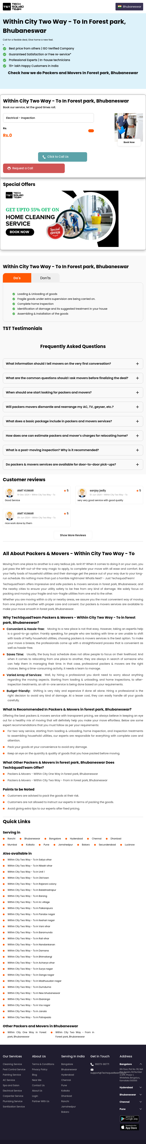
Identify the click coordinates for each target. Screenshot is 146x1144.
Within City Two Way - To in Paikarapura (30, 896)
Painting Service (12, 1063)
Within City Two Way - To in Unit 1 (26, 860)
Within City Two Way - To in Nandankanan (31, 933)
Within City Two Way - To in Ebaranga (29, 987)
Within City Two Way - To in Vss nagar (29, 993)
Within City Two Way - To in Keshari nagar (31, 908)
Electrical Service (12, 1079)
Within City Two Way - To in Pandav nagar (31, 902)
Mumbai (12, 833)
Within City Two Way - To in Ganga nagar (31, 963)
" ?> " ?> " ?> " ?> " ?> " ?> (48, 118)
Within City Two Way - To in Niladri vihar (30, 854)
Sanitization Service (14, 1095)
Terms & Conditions (43, 1052)
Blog (34, 1063)
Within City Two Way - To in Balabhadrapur (32, 878)
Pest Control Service (14, 1058)
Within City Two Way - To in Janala (27, 999)
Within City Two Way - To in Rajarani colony (32, 872)
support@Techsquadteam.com (108, 1061)
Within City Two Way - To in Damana (28, 939)
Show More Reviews (73, 524)
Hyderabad (76, 827)
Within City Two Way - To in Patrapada (29, 1006)
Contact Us (38, 1074)
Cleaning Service (12, 1052)
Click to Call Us (58, 157)
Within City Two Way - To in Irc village (29, 890)
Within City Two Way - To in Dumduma (29, 975)
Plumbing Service (12, 1090)
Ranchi (11, 827)
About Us (37, 1079)
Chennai (96, 827)
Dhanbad (116, 827)
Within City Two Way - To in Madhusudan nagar (35, 969)
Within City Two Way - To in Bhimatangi (30, 945)
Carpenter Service (13, 1084)
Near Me (36, 1068)
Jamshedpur (65, 833)
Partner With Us (40, 1090)
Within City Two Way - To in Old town (28, 866)
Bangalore (55, 827)
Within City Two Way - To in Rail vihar (28, 927)
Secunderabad (107, 833)
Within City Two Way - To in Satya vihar (30, 848)
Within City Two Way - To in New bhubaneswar (34, 981)
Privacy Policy (39, 1058)
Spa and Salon (11, 1074)
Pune (46, 833)
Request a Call (103, 157)
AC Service (9, 1068)
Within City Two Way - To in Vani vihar (29, 915)
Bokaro (86, 833)
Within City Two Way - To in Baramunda (30, 921)
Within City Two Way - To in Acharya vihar (31, 951)
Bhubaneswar (32, 827)
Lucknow (130, 833)
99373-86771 (102, 1052)
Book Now (129, 142)
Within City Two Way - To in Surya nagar (30, 957)
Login (35, 1084)
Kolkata (30, 833)
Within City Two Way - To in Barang (27, 884)
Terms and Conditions (128, 1134)
